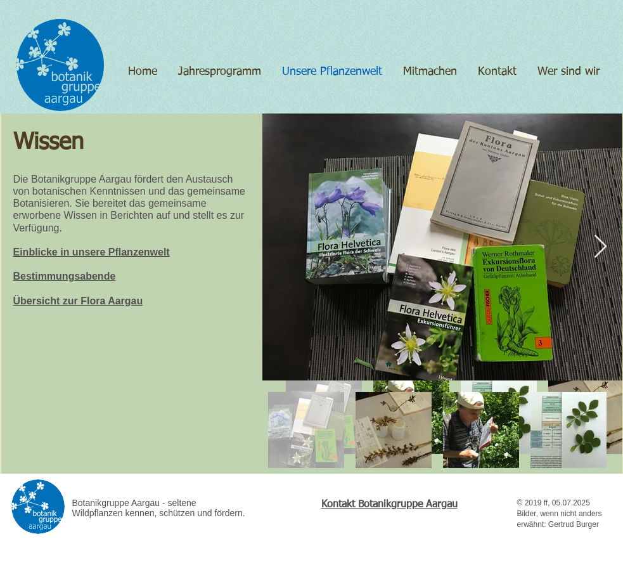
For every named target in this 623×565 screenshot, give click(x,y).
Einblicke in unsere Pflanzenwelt (91, 252)
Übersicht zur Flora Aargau (78, 300)
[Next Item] (600, 247)
